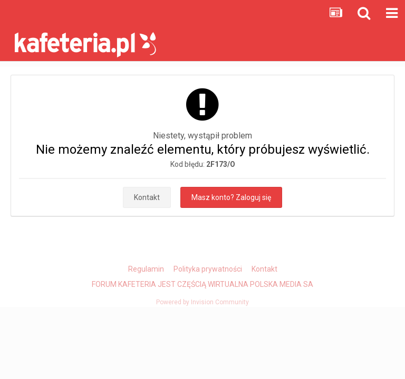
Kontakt (147, 197)
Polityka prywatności (207, 269)
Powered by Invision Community (202, 302)
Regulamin (146, 269)
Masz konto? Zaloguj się (231, 197)
